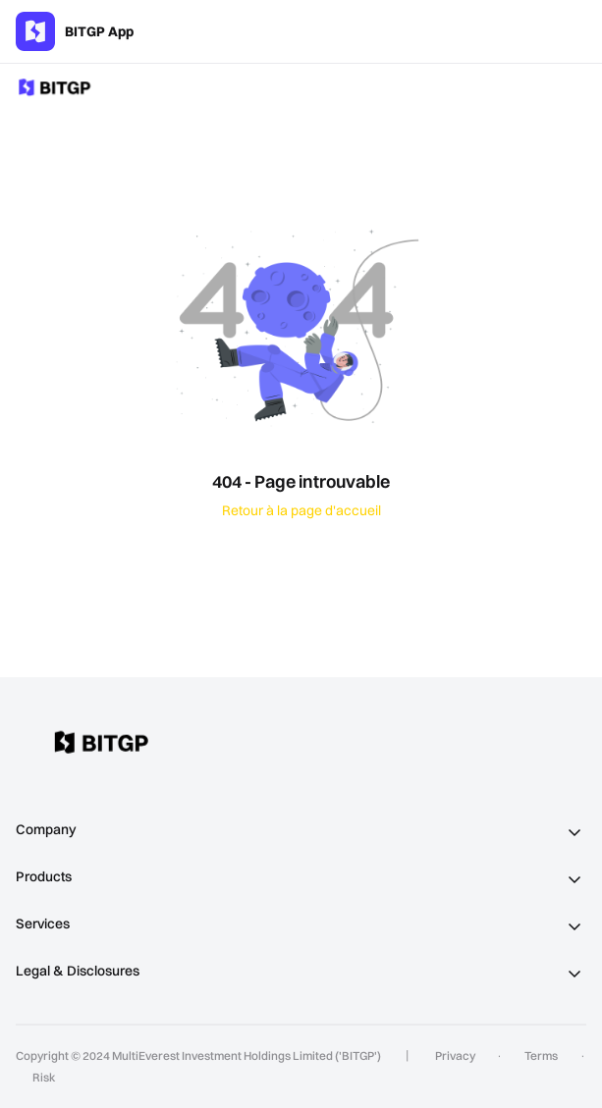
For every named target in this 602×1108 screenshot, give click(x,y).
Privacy (455, 1055)
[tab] (301, 830)
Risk (43, 1077)
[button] (301, 830)
